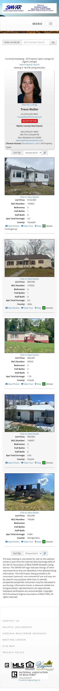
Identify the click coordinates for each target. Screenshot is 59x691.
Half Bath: (20, 214)
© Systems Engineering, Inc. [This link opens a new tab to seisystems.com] (29, 680)
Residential (27, 143)
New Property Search (29, 64)
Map (37, 225)
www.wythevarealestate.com (29, 140)
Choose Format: (14, 143)
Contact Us (11, 620)
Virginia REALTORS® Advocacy (25, 633)
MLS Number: (18, 203)
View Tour (27, 225)
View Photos (12, 225)
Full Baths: (19, 211)
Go (53, 42)
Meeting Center (14, 639)
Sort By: (17, 152)
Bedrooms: (19, 207)
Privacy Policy (13, 652)
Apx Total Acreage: (15, 218)
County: (21, 222)
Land (37, 143)
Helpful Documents (17, 627)
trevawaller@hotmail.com (29, 116)
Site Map (9, 646)
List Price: (20, 199)
